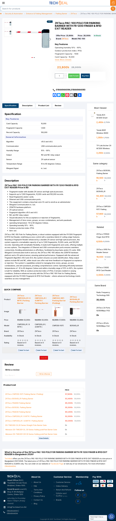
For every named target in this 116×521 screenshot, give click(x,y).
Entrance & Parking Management (39, 13)
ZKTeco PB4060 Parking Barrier (18, 403)
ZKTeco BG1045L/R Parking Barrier (19, 399)
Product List (43, 105)
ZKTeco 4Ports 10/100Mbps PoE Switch (103, 325)
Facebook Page (57, 464)
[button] (50, 39)
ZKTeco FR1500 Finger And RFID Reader (102, 236)
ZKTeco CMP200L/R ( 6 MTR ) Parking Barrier (23, 416)
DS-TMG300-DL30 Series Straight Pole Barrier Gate (26, 425)
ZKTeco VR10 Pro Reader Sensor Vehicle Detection (103, 251)
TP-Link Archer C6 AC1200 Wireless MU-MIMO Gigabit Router (103, 147)
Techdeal (8, 458)
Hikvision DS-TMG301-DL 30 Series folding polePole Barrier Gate (31, 430)
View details (44, 438)
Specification (10, 105)
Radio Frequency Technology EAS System (103, 294)
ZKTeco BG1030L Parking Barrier (18, 407)
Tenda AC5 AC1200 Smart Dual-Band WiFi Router (102, 117)
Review (58, 105)
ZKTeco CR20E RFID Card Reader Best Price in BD (103, 269)
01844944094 (10, 466)
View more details (63, 60)
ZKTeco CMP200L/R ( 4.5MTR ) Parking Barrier (24, 421)
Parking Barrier (61, 13)
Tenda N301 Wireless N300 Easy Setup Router (103, 132)
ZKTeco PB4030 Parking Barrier (18, 412)
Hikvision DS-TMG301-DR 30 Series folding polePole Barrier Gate (31, 434)
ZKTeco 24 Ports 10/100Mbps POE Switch (103, 310)
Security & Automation (14, 13)
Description (27, 105)
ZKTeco (74, 13)
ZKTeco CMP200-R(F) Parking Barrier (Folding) (24, 394)
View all (44, 358)
